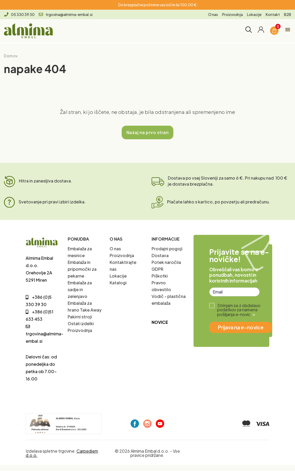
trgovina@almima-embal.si (66, 14)
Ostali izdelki (81, 323)
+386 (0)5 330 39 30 (39, 300)
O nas (213, 14)
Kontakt (273, 14)
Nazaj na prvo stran (147, 132)
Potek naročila (166, 262)
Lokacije (254, 14)
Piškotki (160, 276)
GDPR (157, 269)
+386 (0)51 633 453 (39, 315)
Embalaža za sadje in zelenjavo (80, 289)
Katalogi (118, 282)
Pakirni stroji (80, 316)
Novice (160, 322)
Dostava (160, 255)
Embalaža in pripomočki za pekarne (82, 269)
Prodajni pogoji (167, 248)
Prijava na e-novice (241, 327)
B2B (287, 14)
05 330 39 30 (19, 14)
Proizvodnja (232, 14)
